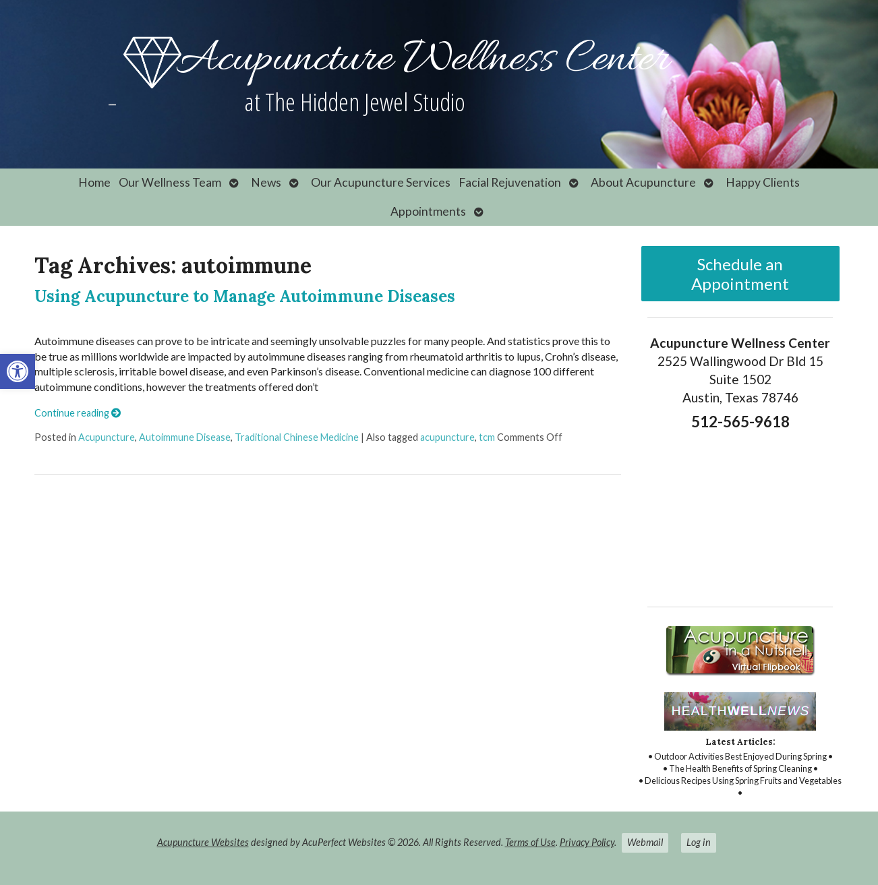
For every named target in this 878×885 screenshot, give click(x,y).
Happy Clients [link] (763, 182)
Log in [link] (698, 842)
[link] (17, 371)
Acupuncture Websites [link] (203, 842)
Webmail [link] (645, 842)
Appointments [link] (428, 211)
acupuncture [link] (447, 437)
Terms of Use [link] (530, 842)
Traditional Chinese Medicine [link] (297, 437)
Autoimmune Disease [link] (185, 437)
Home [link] (94, 182)
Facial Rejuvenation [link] (510, 182)
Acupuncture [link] (106, 437)
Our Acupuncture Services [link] (380, 182)
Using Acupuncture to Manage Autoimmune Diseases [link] (244, 296)
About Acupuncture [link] (643, 182)
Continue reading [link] (77, 413)
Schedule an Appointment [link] (740, 273)
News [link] (266, 182)
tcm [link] (487, 437)
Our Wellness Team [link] (170, 182)
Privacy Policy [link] (587, 842)
